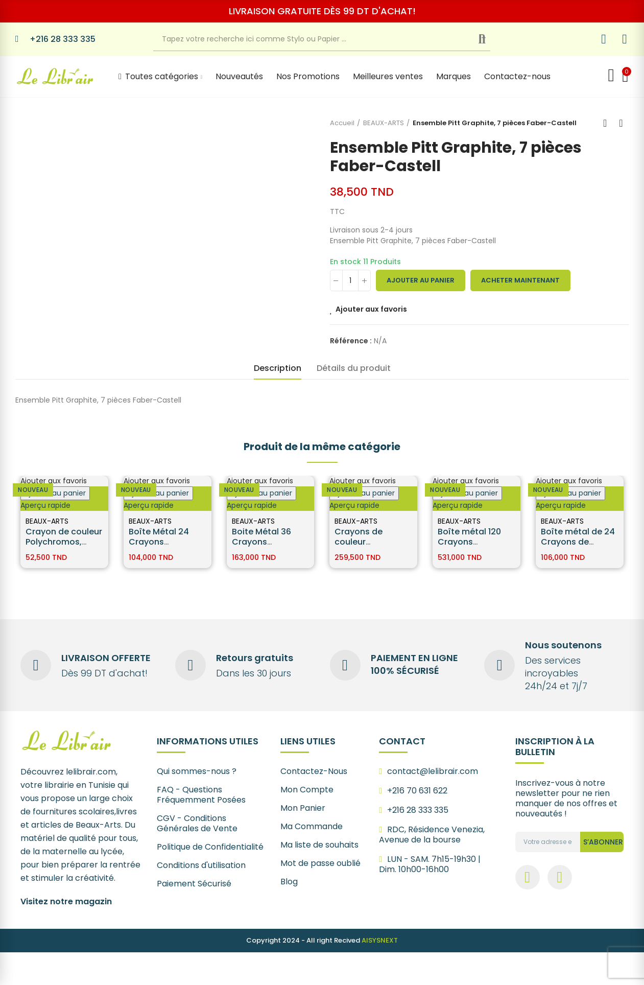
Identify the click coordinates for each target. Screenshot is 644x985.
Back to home (608, 123)
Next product (621, 123)
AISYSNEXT (380, 940)
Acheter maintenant (520, 280)
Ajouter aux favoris (371, 309)
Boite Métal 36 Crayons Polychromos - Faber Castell (262, 547)
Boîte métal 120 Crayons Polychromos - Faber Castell (469, 547)
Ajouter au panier (421, 280)
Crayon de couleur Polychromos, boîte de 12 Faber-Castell (64, 547)
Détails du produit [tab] (354, 368)
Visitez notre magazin (66, 901)
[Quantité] (350, 280)
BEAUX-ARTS (47, 521)
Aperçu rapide (45, 505)
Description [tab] (277, 368)
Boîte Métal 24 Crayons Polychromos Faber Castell (159, 547)
